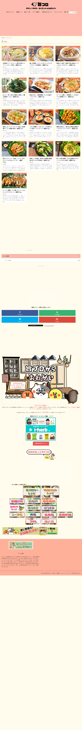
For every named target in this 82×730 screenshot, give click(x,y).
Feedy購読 (57, 314)
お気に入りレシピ (10, 12)
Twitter (20, 321)
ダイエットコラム (58, 12)
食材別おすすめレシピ (47, 12)
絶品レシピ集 (27, 12)
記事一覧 (66, 12)
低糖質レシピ (19, 12)
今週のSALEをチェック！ (41, 443)
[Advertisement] (41, 25)
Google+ (57, 321)
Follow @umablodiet (49, 325)
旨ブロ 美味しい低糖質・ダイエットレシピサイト (60, 573)
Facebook (20, 314)
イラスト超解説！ (36, 12)
